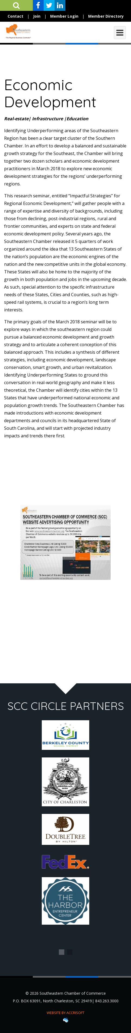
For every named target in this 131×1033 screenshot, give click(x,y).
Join (36, 16)
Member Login (64, 16)
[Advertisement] (65, 626)
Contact (15, 16)
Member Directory (106, 16)
